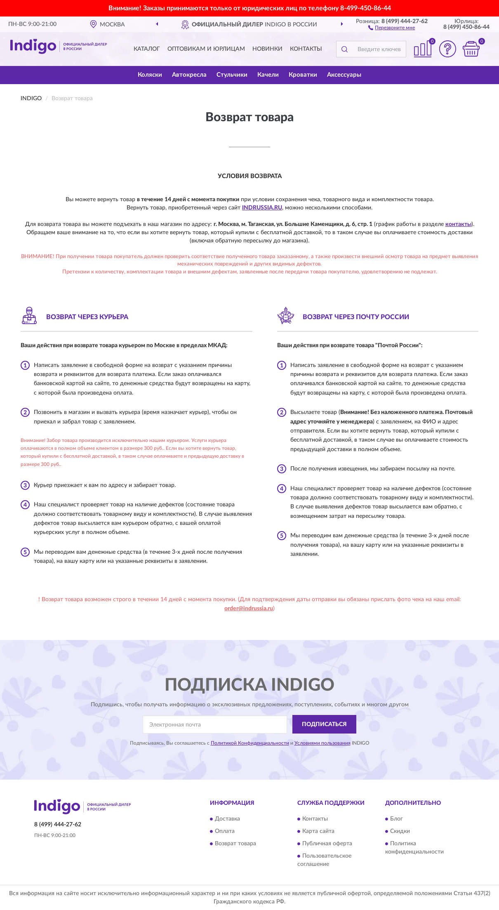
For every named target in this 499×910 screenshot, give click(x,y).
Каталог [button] (147, 49)
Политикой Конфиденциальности (250, 743)
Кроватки (303, 75)
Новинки (267, 49)
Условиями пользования (322, 743)
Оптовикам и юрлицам (206, 49)
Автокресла (189, 75)
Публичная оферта (327, 844)
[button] (391, 27)
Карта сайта (318, 832)
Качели (268, 75)
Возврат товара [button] (235, 844)
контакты (458, 224)
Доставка (227, 819)
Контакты (306, 49)
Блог (396, 819)
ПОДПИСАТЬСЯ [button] (324, 724)
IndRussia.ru (262, 208)
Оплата (225, 832)
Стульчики (232, 75)
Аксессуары (344, 75)
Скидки (400, 832)
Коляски (150, 75)
